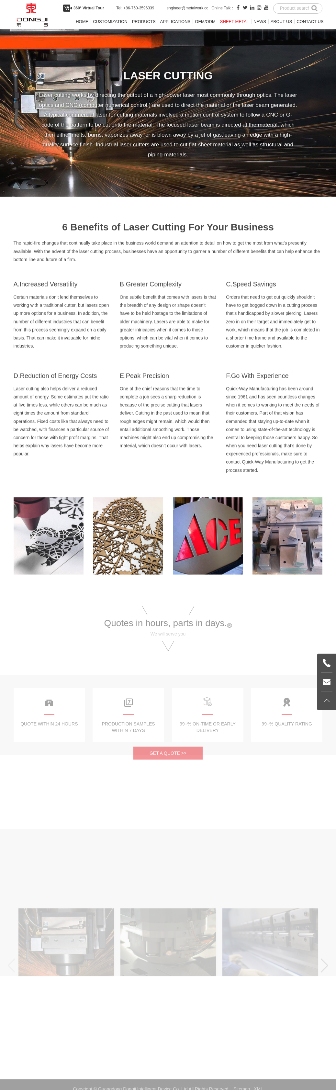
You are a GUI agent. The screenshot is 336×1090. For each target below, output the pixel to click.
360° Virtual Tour (88, 8)
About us (281, 21)
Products (144, 21)
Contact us (310, 21)
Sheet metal (234, 21)
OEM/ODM (205, 21)
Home (82, 21)
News (259, 21)
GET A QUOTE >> (168, 769)
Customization (110, 21)
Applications (175, 21)
